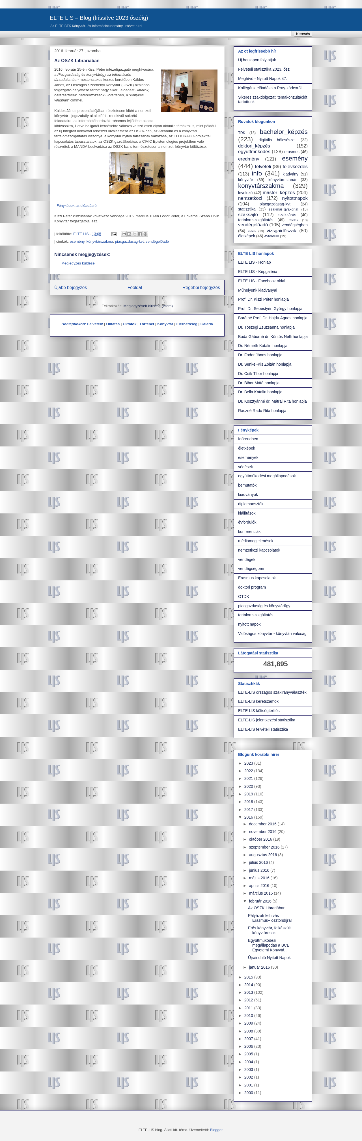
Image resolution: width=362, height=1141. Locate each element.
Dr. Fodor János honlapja (260, 355)
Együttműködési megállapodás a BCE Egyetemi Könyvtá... (269, 945)
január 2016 (260, 967)
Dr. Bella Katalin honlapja (260, 392)
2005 (249, 1054)
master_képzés (279, 192)
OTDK (243, 596)
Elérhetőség (186, 324)
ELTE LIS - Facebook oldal (261, 281)
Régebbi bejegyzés (201, 287)
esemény (77, 241)
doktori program (252, 587)
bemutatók (247, 485)
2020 (249, 786)
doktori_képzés (254, 146)
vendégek (246, 559)
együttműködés (254, 151)
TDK (241, 133)
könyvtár (245, 179)
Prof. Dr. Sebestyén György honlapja (270, 308)
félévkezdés (295, 166)
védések (245, 467)
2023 (249, 763)
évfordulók (247, 522)
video (252, 231)
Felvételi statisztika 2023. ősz (264, 69)
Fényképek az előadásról (77, 205)
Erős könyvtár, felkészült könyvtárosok (269, 930)
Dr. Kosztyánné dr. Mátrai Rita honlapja (272, 401)
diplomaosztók (251, 504)
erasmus (291, 151)
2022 (249, 771)
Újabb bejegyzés (70, 287)
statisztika (246, 209)
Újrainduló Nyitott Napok (269, 957)
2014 (249, 984)
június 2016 (259, 870)
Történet (146, 324)
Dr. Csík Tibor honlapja (258, 373)
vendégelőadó (157, 241)
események (248, 457)
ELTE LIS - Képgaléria (257, 271)
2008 (249, 1031)
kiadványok (248, 494)
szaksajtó (248, 214)
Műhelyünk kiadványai (257, 290)
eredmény (248, 159)
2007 (249, 1038)
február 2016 (260, 901)
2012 (249, 1000)
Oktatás (113, 324)
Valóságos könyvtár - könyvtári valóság (272, 633)
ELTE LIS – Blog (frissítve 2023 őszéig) (99, 18)
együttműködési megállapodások (267, 476)
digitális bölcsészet (277, 140)
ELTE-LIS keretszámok (258, 701)
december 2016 (263, 824)
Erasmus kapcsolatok (257, 578)
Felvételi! (95, 324)
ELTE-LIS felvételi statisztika (263, 729)
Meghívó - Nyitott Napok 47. (262, 78)
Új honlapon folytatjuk (257, 60)
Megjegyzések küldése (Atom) (148, 306)
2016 (249, 817)
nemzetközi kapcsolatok (259, 550)
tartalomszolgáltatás (255, 220)
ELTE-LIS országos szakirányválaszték (272, 692)
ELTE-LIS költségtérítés (259, 710)
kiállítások (246, 513)
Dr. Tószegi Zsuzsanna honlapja (266, 327)
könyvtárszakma (100, 241)
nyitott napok (249, 624)
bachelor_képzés (284, 131)
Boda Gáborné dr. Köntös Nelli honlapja (273, 336)
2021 (249, 778)
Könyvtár (165, 324)
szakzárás (287, 214)
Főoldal (135, 287)
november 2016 (263, 831)
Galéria (207, 324)
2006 (249, 1046)
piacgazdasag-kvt (129, 241)
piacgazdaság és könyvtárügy (264, 606)
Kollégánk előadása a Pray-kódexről (269, 88)
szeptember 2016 (265, 847)
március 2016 (261, 893)
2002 (249, 1077)
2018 (249, 801)
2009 (249, 1023)
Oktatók (129, 324)
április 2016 (259, 885)
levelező (245, 192)
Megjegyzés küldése (78, 263)
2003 (249, 1069)
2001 (249, 1085)
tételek (293, 220)
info (257, 173)
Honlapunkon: (73, 324)
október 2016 (261, 839)
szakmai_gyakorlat (283, 209)
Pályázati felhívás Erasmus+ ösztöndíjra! (270, 918)
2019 (249, 794)
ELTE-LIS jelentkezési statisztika (266, 720)
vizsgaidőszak (281, 230)
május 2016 (259, 878)
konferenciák (249, 531)
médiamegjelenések (255, 541)
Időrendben (248, 439)
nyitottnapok (295, 198)
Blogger (216, 1130)
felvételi (263, 166)
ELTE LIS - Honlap (254, 262)
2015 (249, 977)
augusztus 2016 (263, 855)
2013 (249, 992)
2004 (249, 1062)
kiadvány (290, 174)
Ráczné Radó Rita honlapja (262, 410)
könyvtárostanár (282, 179)
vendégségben (295, 225)
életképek (246, 236)
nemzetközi (250, 198)
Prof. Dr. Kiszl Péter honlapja (263, 299)
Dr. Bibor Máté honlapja (258, 383)
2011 (249, 1008)
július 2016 (259, 862)
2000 (249, 1092)
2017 (249, 809)
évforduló (271, 236)
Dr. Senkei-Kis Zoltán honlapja (264, 364)
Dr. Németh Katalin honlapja (262, 345)
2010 (249, 1015)
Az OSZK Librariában (266, 908)
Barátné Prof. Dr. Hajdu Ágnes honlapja (272, 318)
